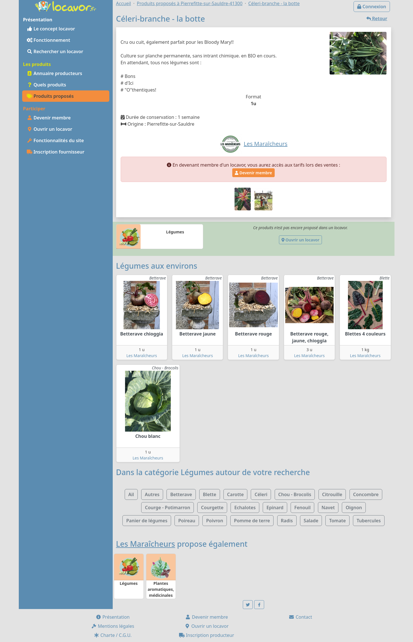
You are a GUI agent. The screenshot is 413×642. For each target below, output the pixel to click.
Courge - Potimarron (167, 507)
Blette (209, 494)
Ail (131, 494)
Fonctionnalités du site (55, 140)
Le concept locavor (51, 29)
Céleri (260, 494)
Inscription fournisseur (56, 152)
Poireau (186, 520)
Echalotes (245, 507)
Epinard (274, 507)
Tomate (337, 520)
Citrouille (332, 494)
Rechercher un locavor (55, 51)
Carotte (235, 494)
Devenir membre (49, 118)
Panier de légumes (146, 520)
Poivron (214, 520)
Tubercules (369, 520)
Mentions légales (112, 626)
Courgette (212, 507)
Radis (287, 520)
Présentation (113, 617)
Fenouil (302, 507)
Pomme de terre (252, 520)
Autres (152, 494)
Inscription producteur (206, 635)
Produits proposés (50, 96)
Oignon (354, 507)
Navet (328, 507)
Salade (311, 520)
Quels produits (46, 85)
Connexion (371, 6)
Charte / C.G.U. (113, 635)
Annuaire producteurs (54, 73)
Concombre (366, 494)
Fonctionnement (48, 40)
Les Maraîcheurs (141, 355)
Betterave (181, 494)
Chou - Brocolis (294, 494)
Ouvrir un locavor (49, 129)
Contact (300, 617)
